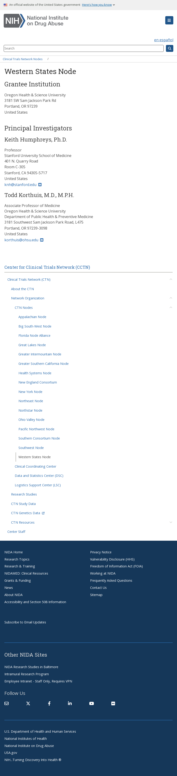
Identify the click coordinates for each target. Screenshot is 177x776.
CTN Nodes (24, 307)
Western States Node (34, 457)
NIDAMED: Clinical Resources (26, 573)
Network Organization (27, 298)
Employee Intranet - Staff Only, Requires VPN (38, 681)
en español (163, 39)
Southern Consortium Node (39, 438)
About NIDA (13, 595)
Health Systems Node (34, 373)
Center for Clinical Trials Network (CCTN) (47, 267)
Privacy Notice (101, 552)
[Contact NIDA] (6, 703)
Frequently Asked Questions (111, 580)
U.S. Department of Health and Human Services (40, 731)
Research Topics (17, 559)
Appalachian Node (32, 317)
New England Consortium (37, 382)
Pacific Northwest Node (36, 429)
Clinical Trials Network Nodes (23, 59)
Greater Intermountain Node (39, 354)
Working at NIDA (102, 573)
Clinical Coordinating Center (35, 466)
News (8, 587)
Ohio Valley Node (31, 419)
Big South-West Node (34, 326)
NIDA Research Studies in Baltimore (31, 667)
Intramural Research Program (26, 674)
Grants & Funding (17, 580)
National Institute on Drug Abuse (29, 746)
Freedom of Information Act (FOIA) (116, 566)
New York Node (30, 391)
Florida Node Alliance (34, 335)
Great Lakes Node (32, 345)
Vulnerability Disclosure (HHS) (112, 559)
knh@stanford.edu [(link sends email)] (22, 184)
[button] (169, 20)
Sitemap (96, 595)
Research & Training (19, 566)
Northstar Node (30, 410)
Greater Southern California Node (43, 363)
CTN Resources (23, 522)
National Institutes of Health (25, 738)
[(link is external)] (28, 703)
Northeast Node (30, 401)
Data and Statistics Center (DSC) (39, 475)
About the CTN (22, 289)
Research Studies (24, 494)
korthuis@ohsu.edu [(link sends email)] (23, 239)
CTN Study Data (23, 504)
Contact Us (98, 587)
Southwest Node (31, 448)
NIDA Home (13, 552)
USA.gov (10, 752)
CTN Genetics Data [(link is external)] (27, 513)
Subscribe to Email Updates (25, 622)
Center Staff (16, 531)
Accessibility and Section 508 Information (35, 602)
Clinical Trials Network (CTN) (28, 279)
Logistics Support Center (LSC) (38, 485)
